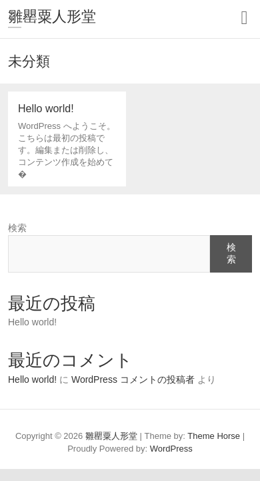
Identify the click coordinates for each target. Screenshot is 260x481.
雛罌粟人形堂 (52, 16)
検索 (17, 227)
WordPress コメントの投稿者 (133, 379)
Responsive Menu (244, 18)
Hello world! (32, 322)
